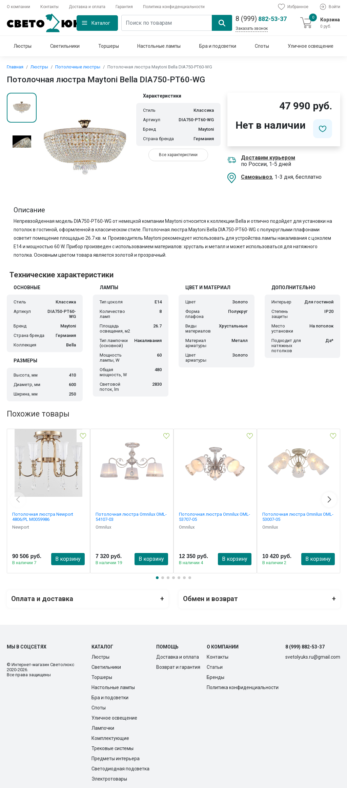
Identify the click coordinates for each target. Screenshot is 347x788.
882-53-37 (261, 19)
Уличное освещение (310, 46)
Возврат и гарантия (178, 665)
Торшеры (108, 46)
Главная (15, 66)
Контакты (49, 6)
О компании (18, 6)
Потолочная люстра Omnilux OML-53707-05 (214, 517)
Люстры (23, 46)
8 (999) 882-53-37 (305, 645)
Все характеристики (178, 154)
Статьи (215, 665)
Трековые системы (112, 747)
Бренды (215, 676)
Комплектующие (110, 737)
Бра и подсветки (217, 46)
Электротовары (109, 777)
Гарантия (124, 6)
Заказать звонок (252, 28)
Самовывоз (256, 177)
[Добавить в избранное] (322, 128)
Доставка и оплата (87, 6)
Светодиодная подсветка (120, 767)
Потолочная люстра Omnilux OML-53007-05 (297, 517)
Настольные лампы (159, 46)
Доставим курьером (268, 157)
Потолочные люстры (77, 66)
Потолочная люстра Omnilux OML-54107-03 (131, 517)
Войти (329, 7)
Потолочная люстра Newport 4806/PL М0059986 (42, 517)
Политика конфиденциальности (174, 6)
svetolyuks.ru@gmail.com (312, 655)
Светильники (65, 46)
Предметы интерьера (115, 757)
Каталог (100, 23)
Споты (262, 46)
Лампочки (102, 726)
